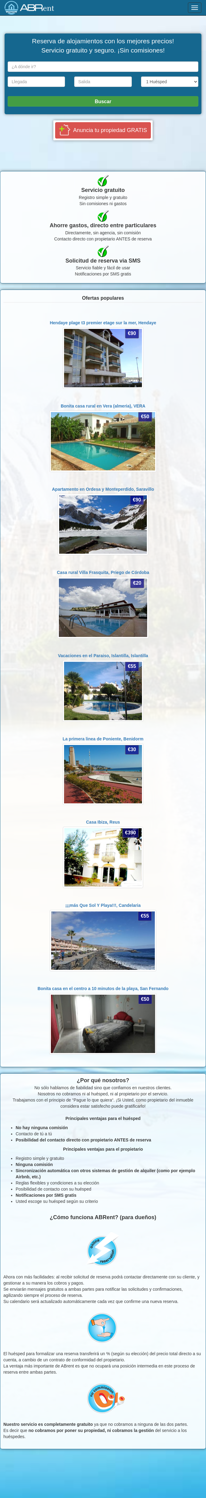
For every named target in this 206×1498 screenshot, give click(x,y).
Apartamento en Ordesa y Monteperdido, (103, 489)
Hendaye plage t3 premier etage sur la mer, (103, 322)
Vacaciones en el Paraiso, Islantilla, (103, 655)
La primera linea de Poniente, (103, 738)
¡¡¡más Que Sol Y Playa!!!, (102, 905)
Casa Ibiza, (103, 822)
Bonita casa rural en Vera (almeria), (103, 406)
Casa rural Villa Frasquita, (103, 572)
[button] (103, 130)
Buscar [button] (103, 101)
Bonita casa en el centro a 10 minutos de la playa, (102, 988)
